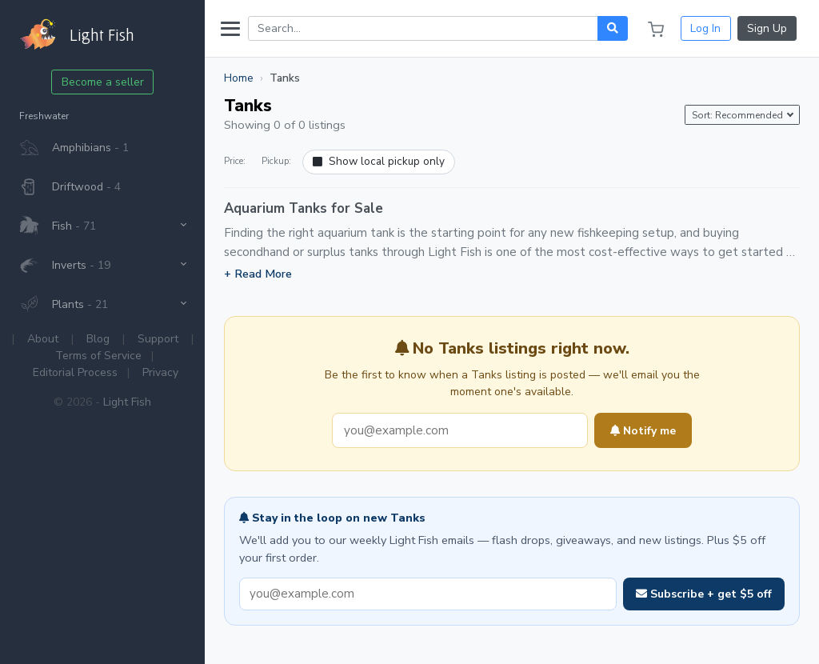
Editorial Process (75, 372)
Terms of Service (98, 355)
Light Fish (127, 402)
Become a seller (103, 82)
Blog (98, 338)
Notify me (643, 430)
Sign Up (767, 28)
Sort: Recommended (738, 115)
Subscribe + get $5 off (704, 594)
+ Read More (258, 274)
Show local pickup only (379, 161)
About (42, 338)
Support (158, 338)
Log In (705, 28)
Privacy (160, 372)
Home (239, 78)
